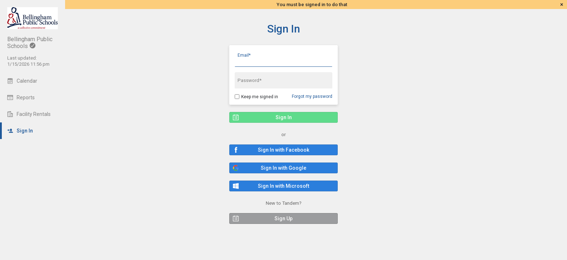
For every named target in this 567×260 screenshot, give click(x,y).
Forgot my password (312, 96)
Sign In (283, 28)
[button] (283, 150)
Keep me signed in (259, 96)
